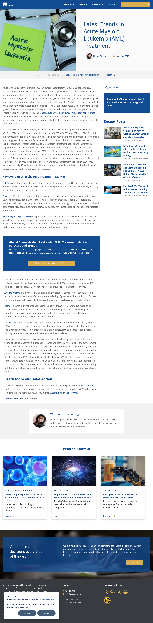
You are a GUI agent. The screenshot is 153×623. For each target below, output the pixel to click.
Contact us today (12, 398)
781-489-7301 (69, 591)
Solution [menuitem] (82, 4)
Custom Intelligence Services (63, 392)
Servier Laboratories (14, 322)
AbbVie (6, 183)
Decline (46, 613)
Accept (27, 613)
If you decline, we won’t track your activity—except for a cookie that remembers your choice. (30, 605)
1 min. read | (9, 490)
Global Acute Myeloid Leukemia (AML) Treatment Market (67, 113)
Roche (7, 306)
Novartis (8, 279)
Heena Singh (99, 56)
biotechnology (27, 490)
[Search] (127, 87)
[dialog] (31, 605)
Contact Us (134, 562)
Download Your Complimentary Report (51, 263)
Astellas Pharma (12, 293)
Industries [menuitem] (68, 4)
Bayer (5, 196)
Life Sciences (53, 75)
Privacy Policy (49, 600)
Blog (39, 75)
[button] (148, 4)
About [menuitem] (110, 4)
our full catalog (87, 385)
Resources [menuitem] (96, 4)
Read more (11, 516)
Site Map (78, 602)
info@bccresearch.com (73, 594)
